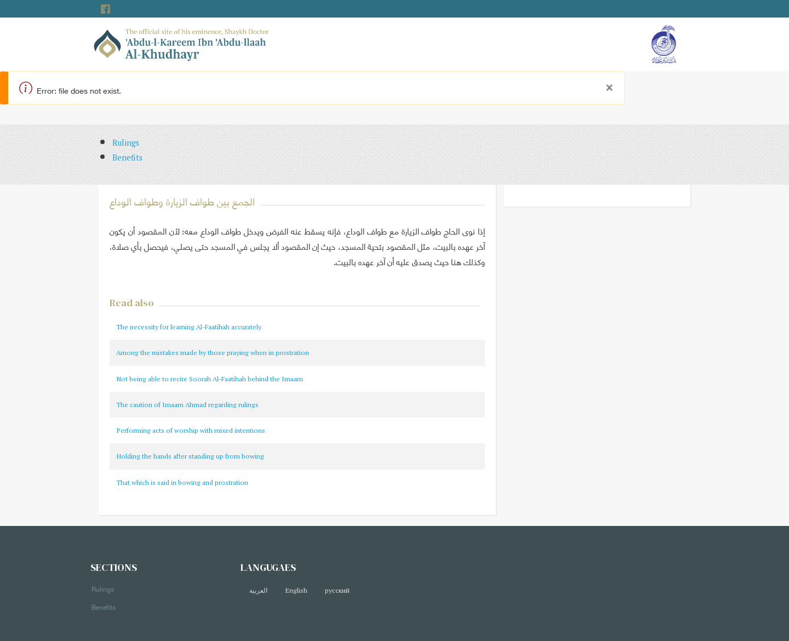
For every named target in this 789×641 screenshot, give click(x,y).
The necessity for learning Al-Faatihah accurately (188, 326)
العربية (258, 590)
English (296, 590)
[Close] (609, 85)
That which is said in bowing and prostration (182, 482)
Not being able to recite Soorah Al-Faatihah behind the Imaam (209, 379)
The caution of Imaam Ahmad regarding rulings (187, 404)
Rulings (125, 143)
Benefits (127, 157)
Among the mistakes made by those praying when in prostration (212, 352)
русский (337, 590)
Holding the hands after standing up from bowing (190, 456)
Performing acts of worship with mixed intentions (190, 430)
